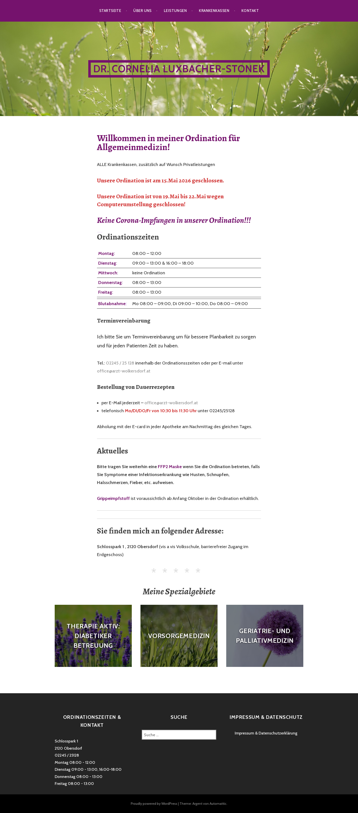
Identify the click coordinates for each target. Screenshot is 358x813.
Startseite (110, 10)
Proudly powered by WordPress (154, 803)
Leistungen (175, 10)
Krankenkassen (214, 10)
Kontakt (250, 10)
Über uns (142, 10)
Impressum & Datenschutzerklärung (266, 733)
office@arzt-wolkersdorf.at (123, 371)
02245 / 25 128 (120, 363)
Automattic (218, 803)
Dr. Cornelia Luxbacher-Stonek (179, 69)
